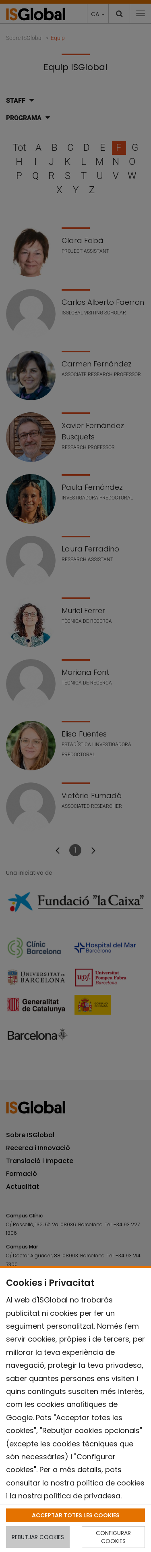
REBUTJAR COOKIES (38, 1537)
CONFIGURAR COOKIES (113, 1537)
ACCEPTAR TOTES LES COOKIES (76, 1515)
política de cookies (111, 1483)
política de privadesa (82, 1496)
